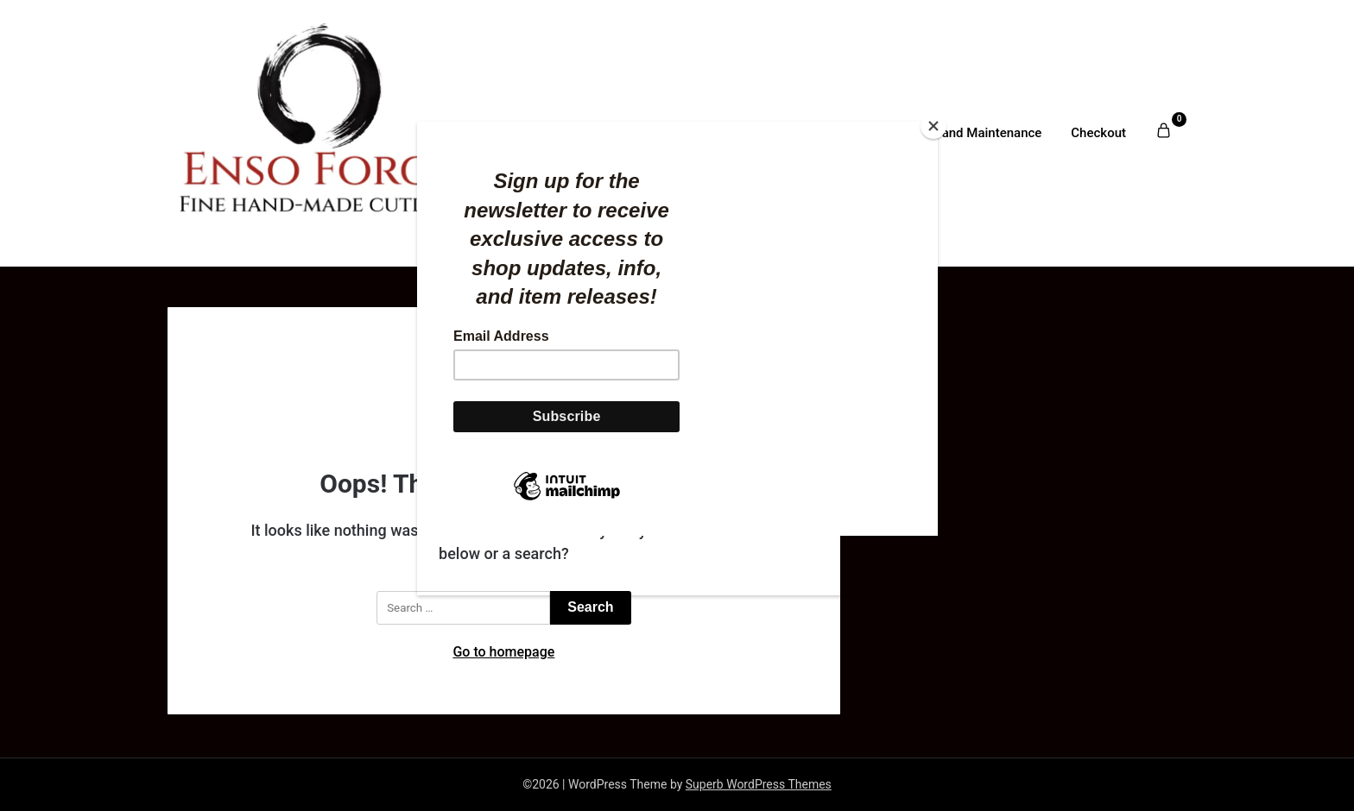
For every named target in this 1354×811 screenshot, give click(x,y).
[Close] (933, 126)
